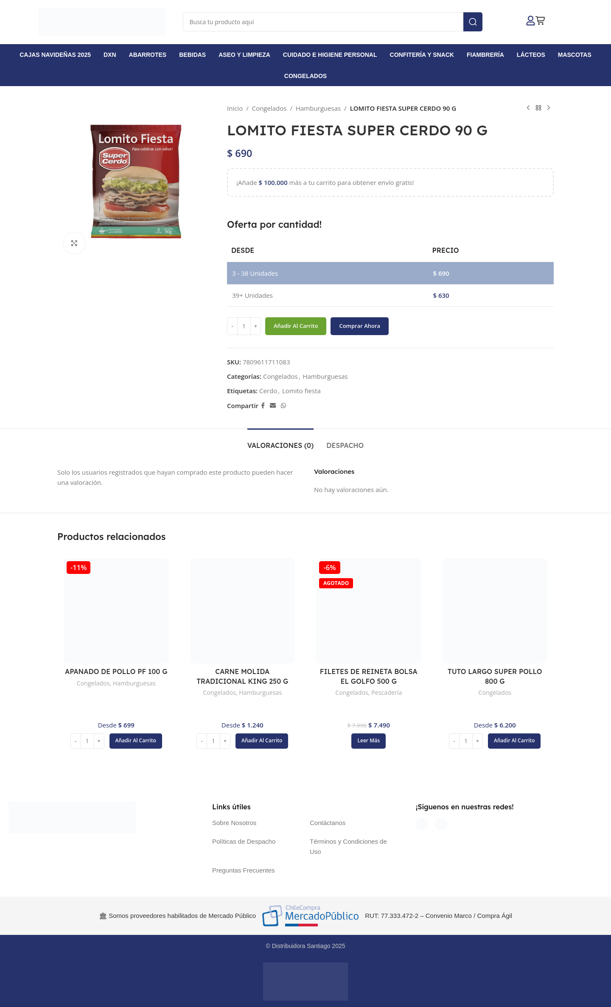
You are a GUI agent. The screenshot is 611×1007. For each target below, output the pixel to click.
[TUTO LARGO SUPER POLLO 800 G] (495, 610)
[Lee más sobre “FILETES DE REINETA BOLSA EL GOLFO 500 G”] (368, 741)
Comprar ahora (359, 326)
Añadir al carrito (296, 326)
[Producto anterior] (528, 108)
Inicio (235, 108)
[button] (135, 741)
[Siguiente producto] (549, 108)
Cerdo (268, 390)
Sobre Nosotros (234, 822)
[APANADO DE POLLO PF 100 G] (116, 610)
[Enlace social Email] (272, 405)
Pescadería (386, 692)
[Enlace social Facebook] (262, 405)
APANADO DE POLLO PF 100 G (116, 671)
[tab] (280, 441)
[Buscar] (333, 21)
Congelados (269, 108)
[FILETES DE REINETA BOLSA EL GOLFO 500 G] (368, 610)
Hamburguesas (318, 108)
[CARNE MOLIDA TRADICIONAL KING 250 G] (242, 610)
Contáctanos (327, 822)
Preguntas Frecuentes (243, 870)
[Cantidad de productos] (244, 326)
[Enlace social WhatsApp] (283, 405)
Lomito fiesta (301, 390)
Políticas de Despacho (243, 841)
